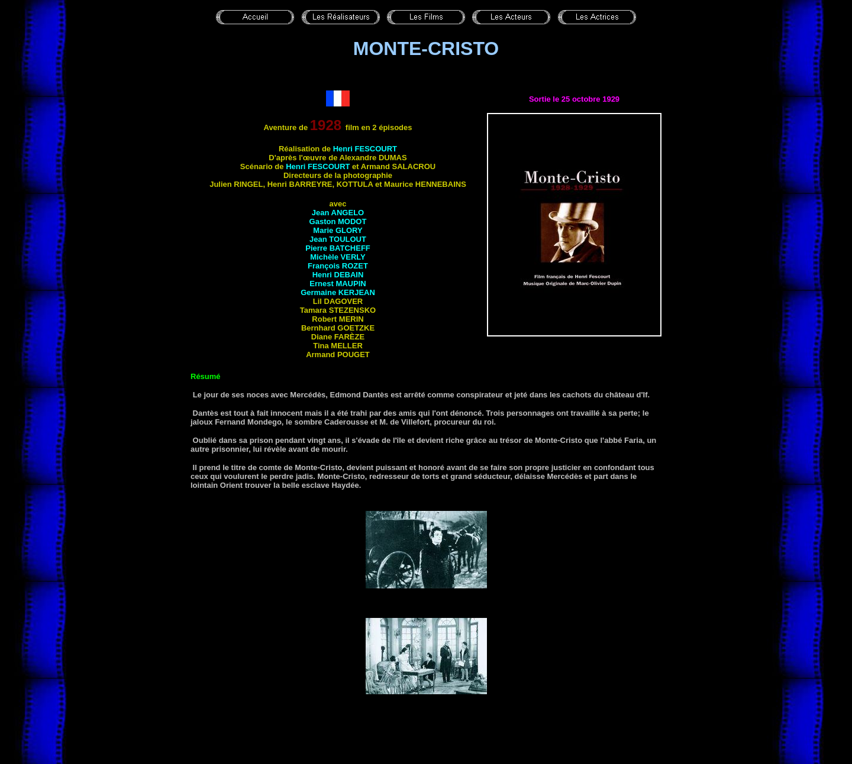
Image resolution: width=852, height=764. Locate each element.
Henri (365, 148)
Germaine (338, 292)
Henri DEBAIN (338, 274)
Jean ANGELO (338, 212)
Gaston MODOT (338, 221)
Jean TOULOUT (337, 239)
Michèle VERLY (337, 256)
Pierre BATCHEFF (337, 248)
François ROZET (338, 265)
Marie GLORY (337, 230)
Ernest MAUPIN (337, 283)
